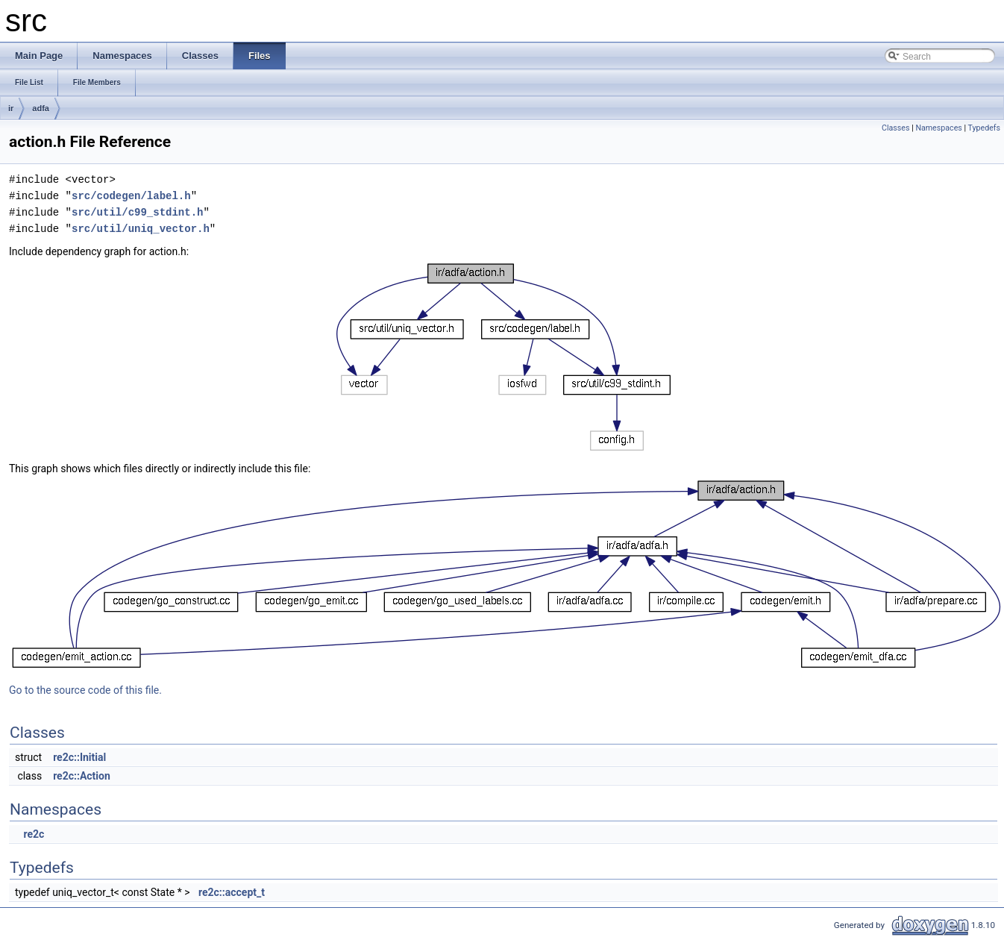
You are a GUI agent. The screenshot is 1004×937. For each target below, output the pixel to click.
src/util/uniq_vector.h (141, 229)
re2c (33, 834)
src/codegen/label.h (131, 196)
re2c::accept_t (231, 892)
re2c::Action (81, 776)
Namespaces (938, 128)
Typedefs (983, 128)
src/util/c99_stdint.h (137, 212)
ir (10, 108)
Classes (895, 128)
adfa (40, 108)
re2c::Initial (79, 757)
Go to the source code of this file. (85, 690)
